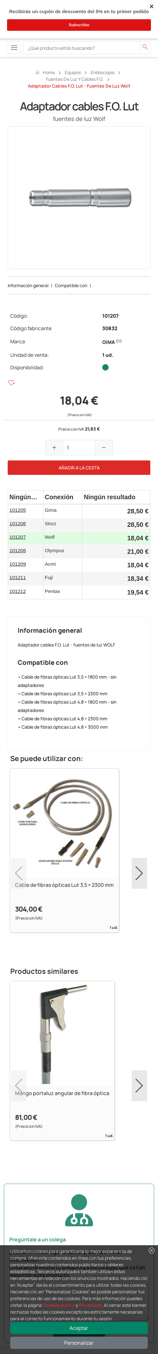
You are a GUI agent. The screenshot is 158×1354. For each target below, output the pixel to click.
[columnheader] (25, 497)
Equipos (73, 72)
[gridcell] (25, 511)
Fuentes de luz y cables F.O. (75, 79)
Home (45, 72)
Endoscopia (102, 72)
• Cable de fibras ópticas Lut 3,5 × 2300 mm (62, 693)
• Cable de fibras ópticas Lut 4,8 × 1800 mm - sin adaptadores (67, 706)
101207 (110, 316)
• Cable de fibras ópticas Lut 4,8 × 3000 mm (63, 727)
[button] (139, 873)
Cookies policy (59, 1305)
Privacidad (90, 1305)
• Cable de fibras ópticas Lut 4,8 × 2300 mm (62, 719)
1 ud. (107, 355)
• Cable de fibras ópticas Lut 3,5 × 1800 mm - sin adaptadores (67, 681)
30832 (109, 328)
